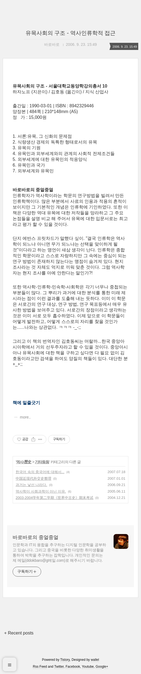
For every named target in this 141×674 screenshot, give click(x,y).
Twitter (59, 667)
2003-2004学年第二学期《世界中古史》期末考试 (54, 498)
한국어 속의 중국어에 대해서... (40, 472)
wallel (95, 660)
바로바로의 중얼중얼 (35, 537)
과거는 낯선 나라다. (31, 485)
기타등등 (42, 462)
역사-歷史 (24, 462)
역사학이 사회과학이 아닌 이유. (41, 491)
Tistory (65, 660)
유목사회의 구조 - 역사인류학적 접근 (71, 33)
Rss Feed (40, 667)
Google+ (101, 667)
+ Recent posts (18, 633)
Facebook (73, 667)
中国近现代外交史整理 (33, 478)
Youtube (88, 667)
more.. (25, 417)
